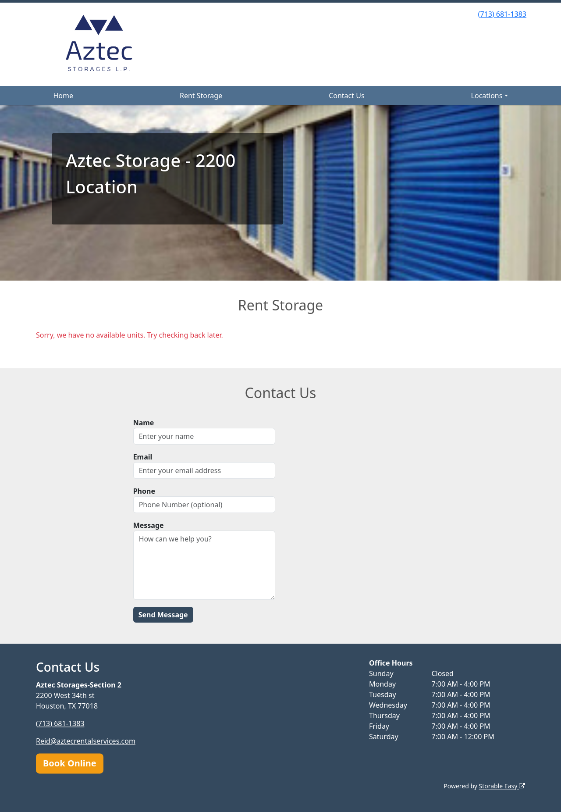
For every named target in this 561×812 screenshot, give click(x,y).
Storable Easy (502, 786)
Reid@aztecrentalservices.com (85, 741)
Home (63, 95)
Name (143, 422)
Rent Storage (201, 95)
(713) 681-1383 (502, 14)
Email (143, 457)
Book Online (69, 763)
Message (148, 525)
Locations (487, 95)
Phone (144, 491)
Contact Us (346, 95)
